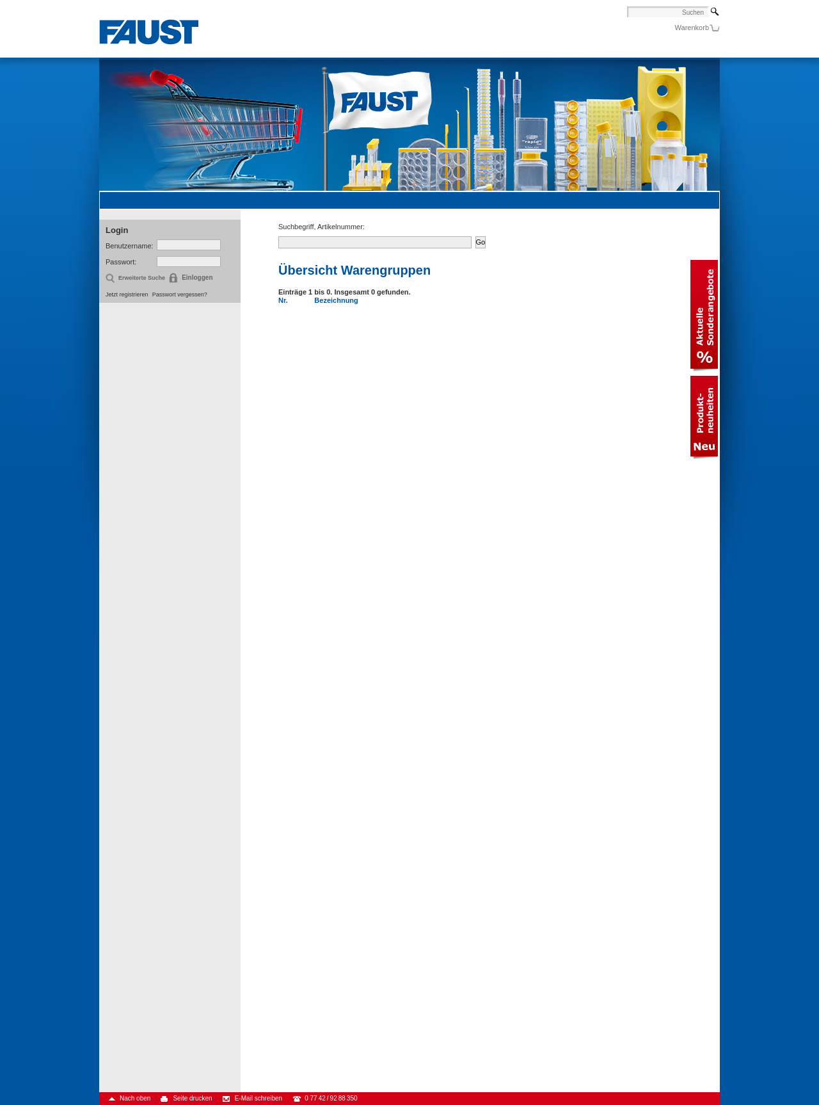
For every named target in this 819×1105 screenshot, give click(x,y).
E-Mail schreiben (258, 1098)
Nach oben (135, 1098)
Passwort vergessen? (179, 294)
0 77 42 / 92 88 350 (331, 1098)
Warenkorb (692, 27)
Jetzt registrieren (127, 294)
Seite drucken (192, 1098)
